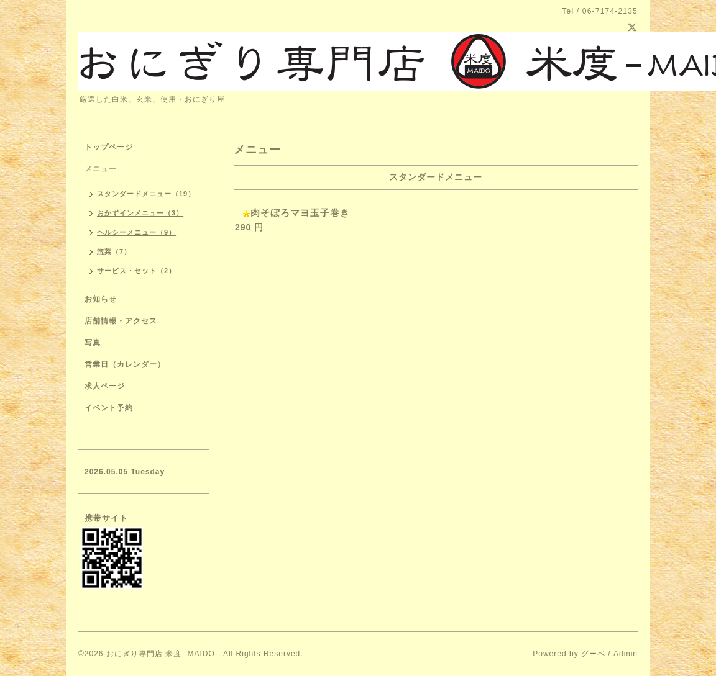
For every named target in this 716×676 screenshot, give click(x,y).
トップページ (109, 147)
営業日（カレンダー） (125, 364)
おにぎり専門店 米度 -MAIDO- (162, 653)
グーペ (593, 653)
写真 (93, 342)
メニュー (101, 168)
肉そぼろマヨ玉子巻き (300, 212)
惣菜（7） (114, 251)
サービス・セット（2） (136, 270)
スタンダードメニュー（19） (146, 193)
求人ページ (105, 386)
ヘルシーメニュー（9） (136, 232)
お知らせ (101, 299)
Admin (625, 653)
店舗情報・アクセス (121, 321)
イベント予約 (109, 407)
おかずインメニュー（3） (140, 213)
